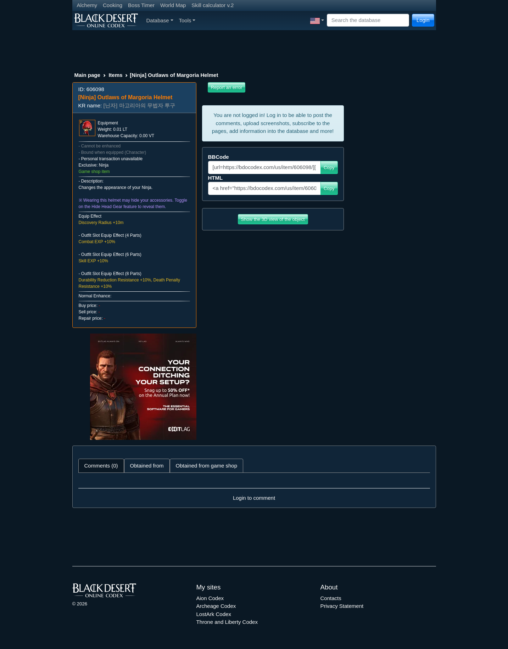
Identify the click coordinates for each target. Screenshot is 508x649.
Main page (87, 75)
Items (115, 75)
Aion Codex (210, 598)
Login (423, 20)
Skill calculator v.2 (212, 5)
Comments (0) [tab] (101, 466)
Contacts (330, 598)
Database (159, 20)
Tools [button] (187, 20)
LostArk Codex (213, 614)
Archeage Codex (216, 606)
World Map (173, 5)
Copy (329, 167)
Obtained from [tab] (147, 466)
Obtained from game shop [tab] (206, 466)
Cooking (112, 5)
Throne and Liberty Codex (227, 622)
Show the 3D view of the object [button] (273, 219)
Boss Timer (141, 5)
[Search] (368, 20)
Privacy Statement (342, 606)
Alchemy (87, 5)
